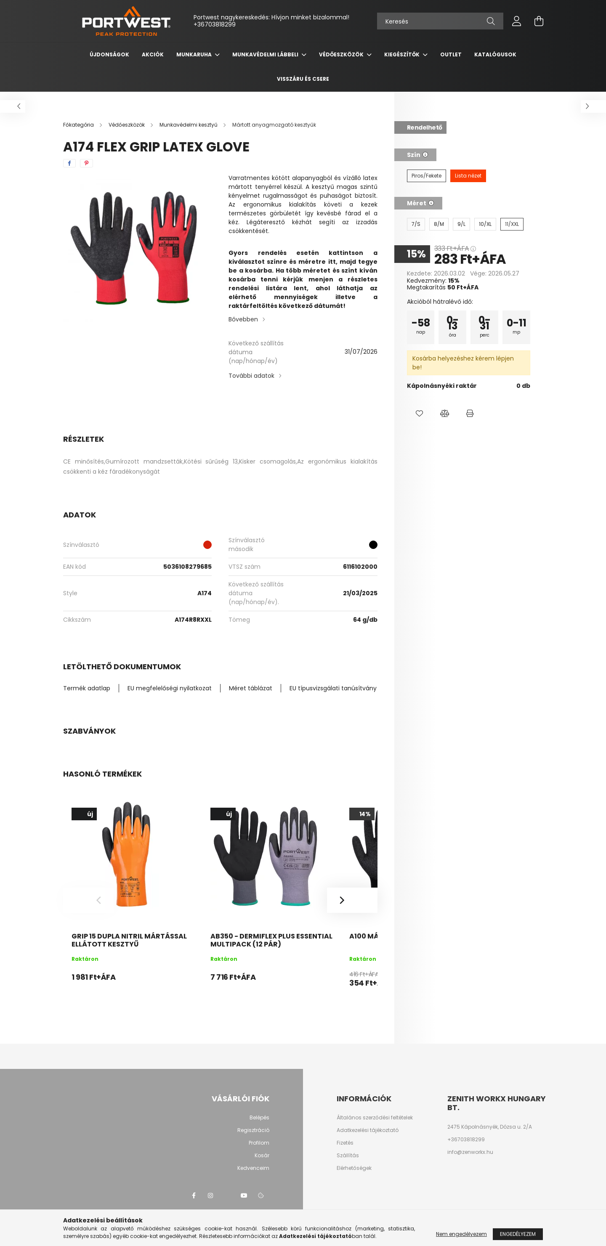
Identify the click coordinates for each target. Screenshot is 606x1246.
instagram (210, 1195)
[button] (419, 413)
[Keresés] (440, 21)
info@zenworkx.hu (470, 1152)
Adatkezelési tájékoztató (368, 1130)
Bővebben (243, 319)
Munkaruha (194, 54)
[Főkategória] (79, 124)
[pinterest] (86, 163)
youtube (244, 1195)
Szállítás (348, 1156)
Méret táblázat (250, 688)
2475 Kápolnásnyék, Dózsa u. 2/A (489, 1127)
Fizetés (345, 1143)
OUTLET (451, 54)
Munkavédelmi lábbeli (266, 54)
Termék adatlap (86, 688)
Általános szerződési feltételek (375, 1118)
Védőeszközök (342, 54)
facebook (193, 1195)
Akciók (153, 54)
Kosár (262, 1156)
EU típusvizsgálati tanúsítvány (333, 688)
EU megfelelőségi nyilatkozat (170, 688)
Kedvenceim (253, 1168)
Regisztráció (253, 1130)
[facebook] (69, 163)
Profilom (259, 1143)
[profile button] (516, 21)
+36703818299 (215, 24)
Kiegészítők (402, 54)
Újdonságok (109, 54)
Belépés (259, 1118)
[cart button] (538, 21)
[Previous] (88, 900)
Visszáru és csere (303, 78)
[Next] (352, 900)
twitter (227, 1195)
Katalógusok (495, 54)
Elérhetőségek (354, 1168)
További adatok (251, 375)
